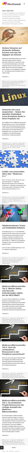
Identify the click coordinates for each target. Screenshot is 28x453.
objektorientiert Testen (6, 262)
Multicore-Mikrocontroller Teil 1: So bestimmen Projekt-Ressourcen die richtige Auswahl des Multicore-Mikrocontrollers (14, 406)
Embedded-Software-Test (16, 260)
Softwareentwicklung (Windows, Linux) (9, 83)
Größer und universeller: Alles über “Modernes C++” (13, 174)
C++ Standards (9, 201)
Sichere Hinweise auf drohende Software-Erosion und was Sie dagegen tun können (12, 51)
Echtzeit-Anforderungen (16, 146)
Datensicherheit (5, 320)
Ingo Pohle (15, 81)
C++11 (14, 201)
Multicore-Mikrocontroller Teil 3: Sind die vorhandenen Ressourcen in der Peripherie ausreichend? (14, 349)
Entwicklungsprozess (6, 85)
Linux (6, 147)
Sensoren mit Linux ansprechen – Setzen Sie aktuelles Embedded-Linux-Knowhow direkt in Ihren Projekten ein (13, 114)
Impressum (17, 451)
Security (23, 322)
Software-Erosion (14, 85)
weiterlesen (5, 76)
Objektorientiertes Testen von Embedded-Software (13, 226)
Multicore (4, 322)
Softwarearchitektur (6, 263)
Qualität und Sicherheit (18, 82)
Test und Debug (10, 259)
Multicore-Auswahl (10, 322)
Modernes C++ (5, 202)
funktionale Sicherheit (13, 320)
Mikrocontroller (17, 319)
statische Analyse (5, 86)
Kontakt (3, 451)
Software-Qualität (21, 85)
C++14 (17, 201)
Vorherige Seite (2, 447)
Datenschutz (11, 451)
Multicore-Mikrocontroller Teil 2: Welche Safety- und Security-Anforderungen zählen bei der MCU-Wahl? (14, 290)
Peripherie (16, 322)
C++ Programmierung (15, 199)
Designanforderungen (6, 260)
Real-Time (9, 147)
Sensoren (14, 147)
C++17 (20, 201)
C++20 (23, 201)
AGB (7, 451)
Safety (20, 322)
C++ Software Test (19, 259)
